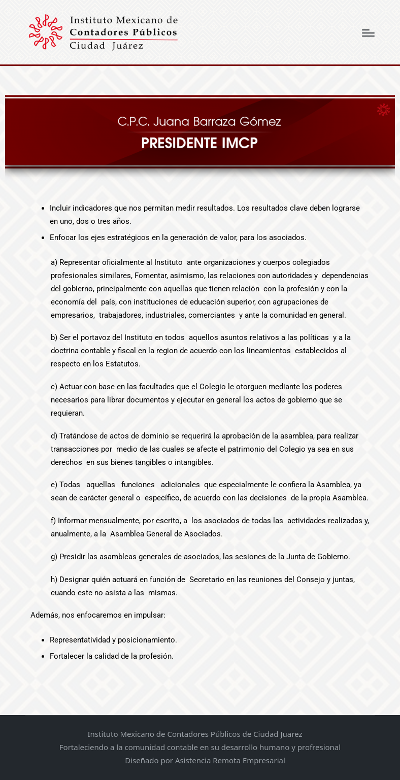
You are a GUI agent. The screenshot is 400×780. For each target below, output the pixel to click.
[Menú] (368, 33)
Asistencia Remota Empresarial (230, 760)
